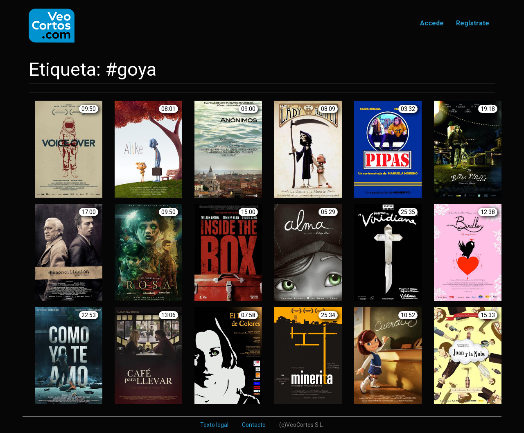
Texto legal (214, 425)
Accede (432, 23)
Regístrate (472, 23)
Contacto (254, 425)
